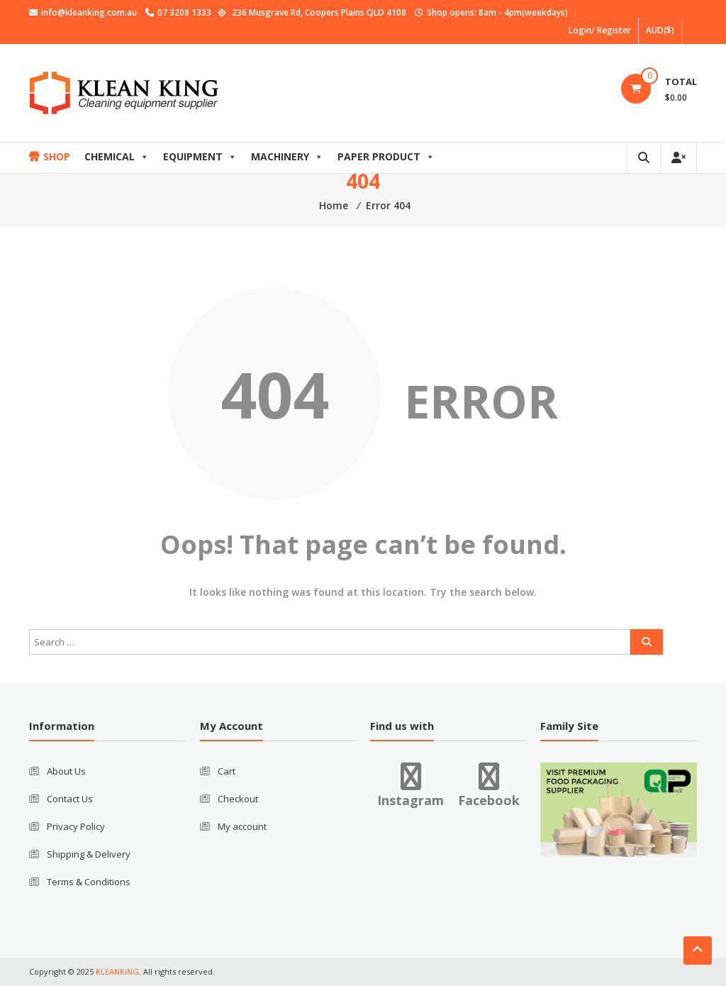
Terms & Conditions (88, 881)
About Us (66, 771)
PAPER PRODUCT (386, 156)
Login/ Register (600, 30)
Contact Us (70, 798)
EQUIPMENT (200, 156)
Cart (226, 771)
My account (242, 826)
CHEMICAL (116, 156)
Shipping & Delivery (88, 854)
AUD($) (660, 30)
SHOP (56, 156)
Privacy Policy (76, 826)
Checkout (238, 798)
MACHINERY (287, 156)
